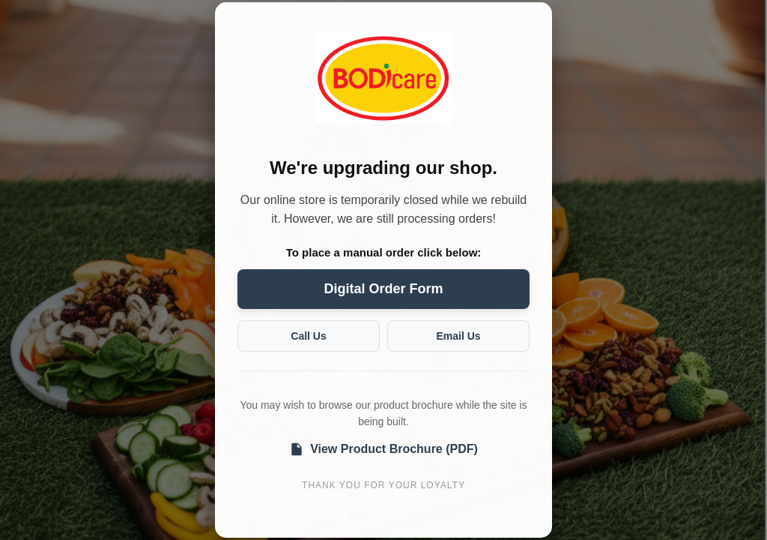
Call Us (308, 336)
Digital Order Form (383, 288)
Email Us (458, 336)
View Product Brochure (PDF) (383, 449)
